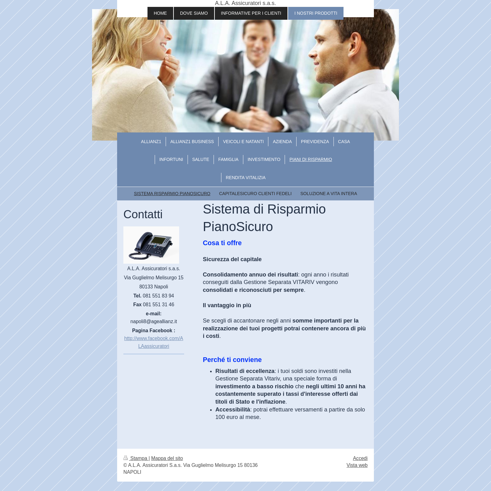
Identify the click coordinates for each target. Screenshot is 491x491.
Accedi (360, 458)
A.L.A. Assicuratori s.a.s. (245, 3)
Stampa (135, 458)
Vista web (357, 465)
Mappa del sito (167, 458)
